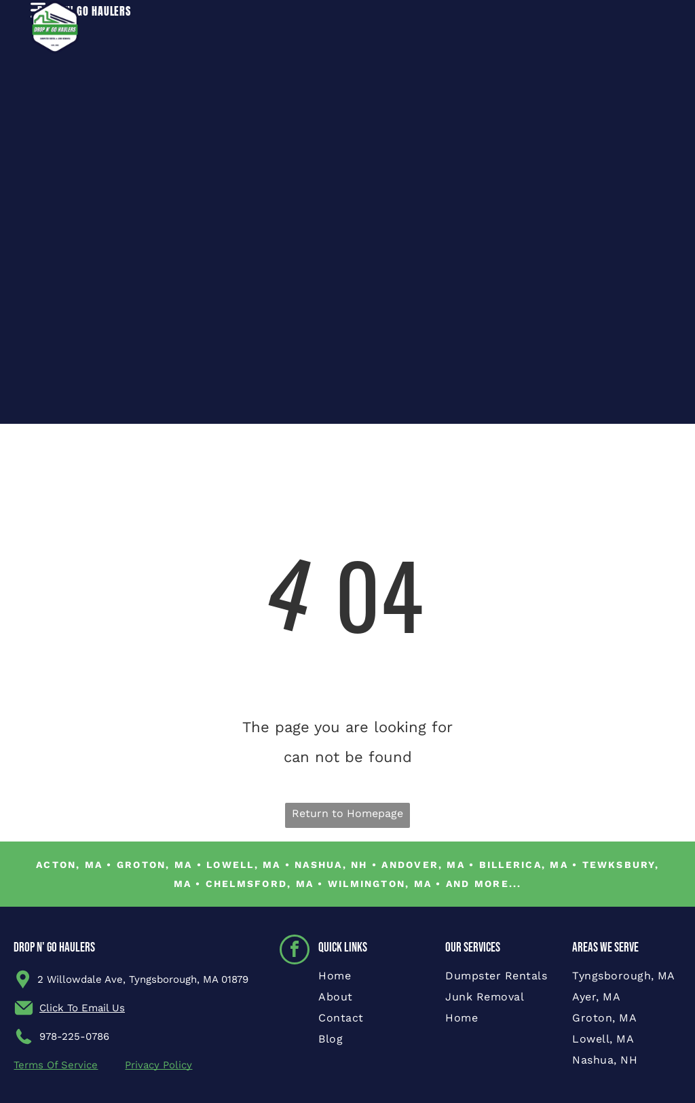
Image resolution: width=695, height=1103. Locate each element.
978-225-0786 (74, 1036)
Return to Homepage (347, 813)
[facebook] (294, 951)
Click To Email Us (82, 1008)
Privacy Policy (158, 1065)
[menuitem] (372, 979)
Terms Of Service (56, 1065)
